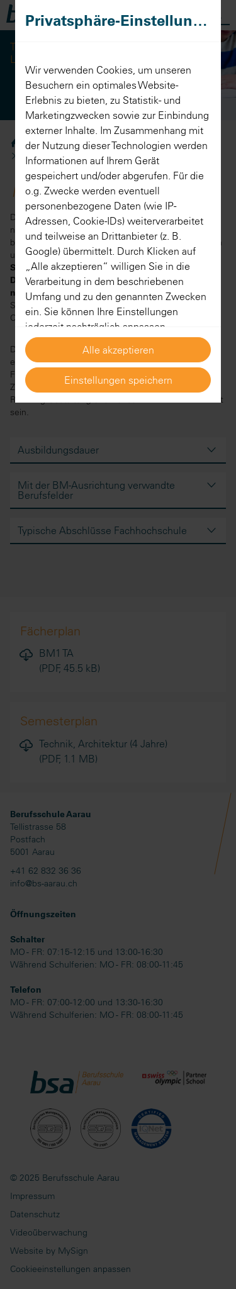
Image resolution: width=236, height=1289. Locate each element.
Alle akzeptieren (118, 349)
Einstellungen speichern (118, 380)
